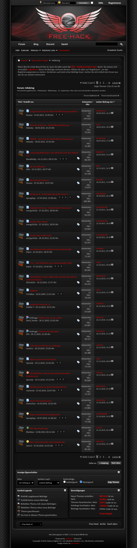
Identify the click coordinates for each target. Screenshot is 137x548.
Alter (19, 479)
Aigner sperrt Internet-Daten (43, 359)
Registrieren (114, 3)
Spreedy (29, 363)
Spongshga (30, 198)
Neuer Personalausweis (41, 400)
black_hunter (32, 320)
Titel (20, 102)
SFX (27, 334)
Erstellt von (29, 102)
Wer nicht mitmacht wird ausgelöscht (47, 442)
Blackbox (30, 432)
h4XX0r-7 (30, 307)
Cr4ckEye (30, 294)
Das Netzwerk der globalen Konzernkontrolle (50, 249)
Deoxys (29, 115)
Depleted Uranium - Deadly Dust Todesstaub (50, 208)
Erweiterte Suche (114, 50)
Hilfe (100, 3)
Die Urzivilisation (37, 166)
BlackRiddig (31, 159)
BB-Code (104, 496)
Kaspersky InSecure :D (40, 304)
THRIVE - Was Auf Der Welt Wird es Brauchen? (51, 139)
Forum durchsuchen (109, 95)
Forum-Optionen (90, 95)
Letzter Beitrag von (105, 102)
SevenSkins (75, 543)
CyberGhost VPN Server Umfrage (45, 345)
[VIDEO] (103, 505)
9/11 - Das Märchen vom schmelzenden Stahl (51, 263)
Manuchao (30, 403)
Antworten (87, 102)
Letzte (116, 83)
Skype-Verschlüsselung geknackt (45, 414)
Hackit (64, 44)
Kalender (25, 50)
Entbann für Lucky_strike (50, 317)
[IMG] (102, 502)
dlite (28, 169)
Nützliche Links (48, 50)
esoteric (29, 348)
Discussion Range (40, 60)
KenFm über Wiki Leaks (40, 235)
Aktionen (35, 50)
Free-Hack (93, 524)
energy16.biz (31, 210)
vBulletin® (69, 539)
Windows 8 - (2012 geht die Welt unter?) (49, 194)
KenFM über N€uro (38, 221)
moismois (30, 390)
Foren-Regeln (106, 513)
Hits (87, 104)
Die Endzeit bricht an (39, 180)
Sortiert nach (44, 479)
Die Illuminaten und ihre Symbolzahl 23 (48, 387)
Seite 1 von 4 (89, 82)
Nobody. (30, 128)
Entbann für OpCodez (49, 331)
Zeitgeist (33, 290)
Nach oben (115, 463)
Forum (21, 44)
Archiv (103, 524)
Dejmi (28, 252)
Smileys (103, 499)
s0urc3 (29, 445)
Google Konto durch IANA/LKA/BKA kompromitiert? (54, 111)
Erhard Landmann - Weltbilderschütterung (49, 125)
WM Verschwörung (39, 428)
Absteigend (86, 482)
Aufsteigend (70, 482)
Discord (50, 44)
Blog (36, 44)
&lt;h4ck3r (30, 282)
